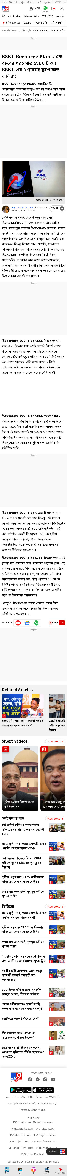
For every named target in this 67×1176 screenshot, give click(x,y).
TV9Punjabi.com (18, 1141)
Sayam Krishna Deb (22, 207)
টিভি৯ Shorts (13, 23)
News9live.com (43, 1122)
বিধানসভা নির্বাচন (31, 16)
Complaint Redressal (21, 1104)
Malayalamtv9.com (21, 1148)
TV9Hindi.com (22, 1122)
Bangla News (10, 31)
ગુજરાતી (48, 2)
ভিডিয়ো (8, 906)
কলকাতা (60, 16)
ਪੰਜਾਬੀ (58, 2)
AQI (37, 8)
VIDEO (27, 23)
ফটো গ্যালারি (57, 23)
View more (55, 742)
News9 (13, 2)
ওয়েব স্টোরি (41, 23)
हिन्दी (4, 2)
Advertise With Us (48, 1097)
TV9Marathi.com (20, 1135)
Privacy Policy (47, 1104)
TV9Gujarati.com (45, 1135)
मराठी (39, 2)
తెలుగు (30, 2)
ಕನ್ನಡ (22, 2)
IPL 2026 (47, 16)
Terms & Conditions (32, 1110)
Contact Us (12, 1097)
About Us (27, 1097)
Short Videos (15, 741)
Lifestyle (26, 31)
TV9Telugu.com (45, 1129)
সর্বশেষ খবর (14, 16)
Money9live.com (46, 1148)
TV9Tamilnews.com (44, 1141)
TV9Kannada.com (21, 1129)
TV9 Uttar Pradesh (33, 1154)
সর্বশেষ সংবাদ (13, 819)
